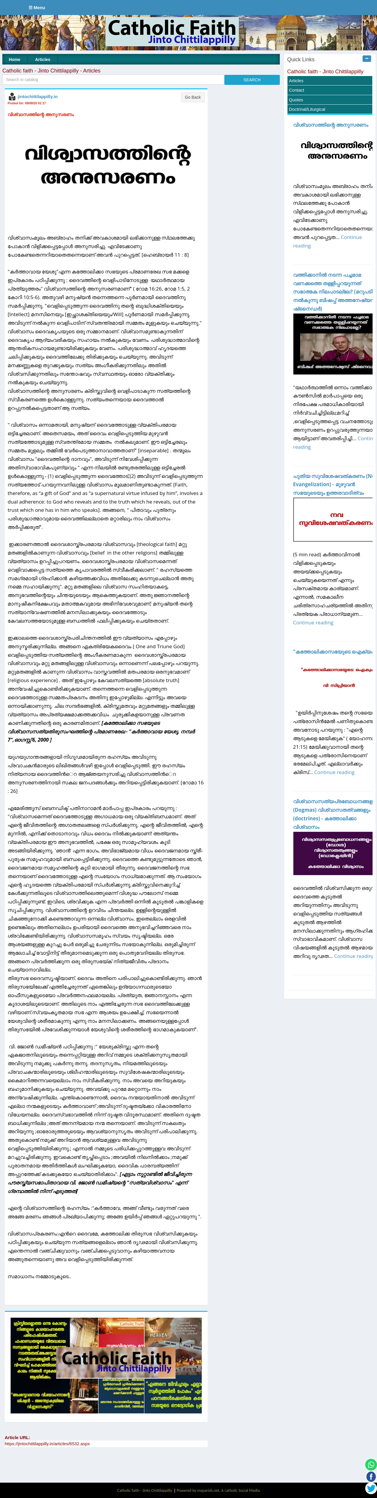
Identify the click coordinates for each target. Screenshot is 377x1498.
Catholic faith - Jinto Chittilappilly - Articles (51, 71)
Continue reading (313, 622)
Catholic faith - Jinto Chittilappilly (325, 72)
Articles (42, 59)
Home (14, 59)
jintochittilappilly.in (38, 96)
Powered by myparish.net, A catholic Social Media (218, 1490)
